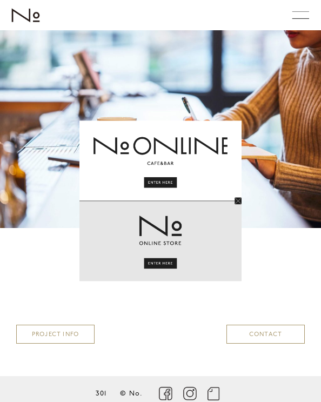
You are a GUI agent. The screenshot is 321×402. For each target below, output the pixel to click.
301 (101, 393)
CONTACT (265, 335)
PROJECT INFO (55, 335)
